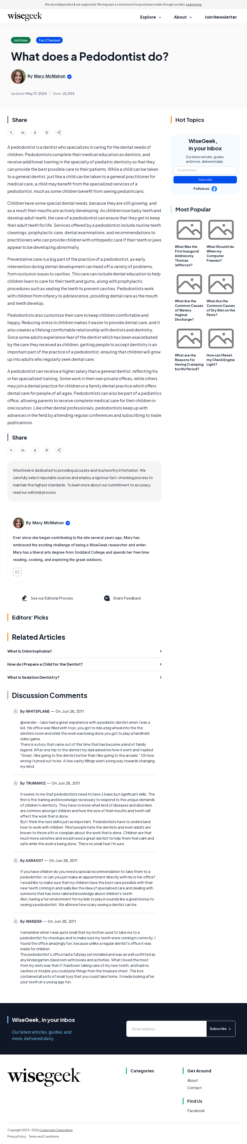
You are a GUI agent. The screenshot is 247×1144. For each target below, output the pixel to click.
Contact (194, 1087)
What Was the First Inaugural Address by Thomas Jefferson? (187, 255)
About (192, 1080)
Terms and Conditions (44, 1136)
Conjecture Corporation (56, 1130)
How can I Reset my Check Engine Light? (221, 359)
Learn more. (194, 4)
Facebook (196, 1110)
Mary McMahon (49, 76)
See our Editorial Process (47, 598)
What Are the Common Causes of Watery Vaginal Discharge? (189, 310)
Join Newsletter (221, 17)
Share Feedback (122, 598)
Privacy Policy (16, 1136)
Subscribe (205, 179)
